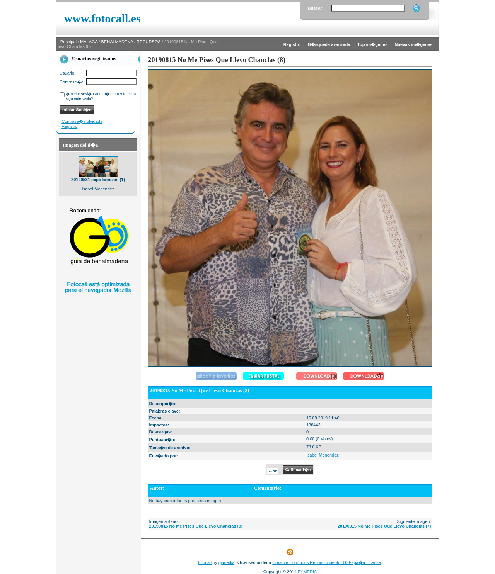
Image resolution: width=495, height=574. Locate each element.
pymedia (226, 562)
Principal (68, 41)
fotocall (205, 562)
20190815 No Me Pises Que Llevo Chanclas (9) (196, 526)
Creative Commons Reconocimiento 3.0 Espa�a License (326, 562)
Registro (69, 126)
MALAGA (88, 41)
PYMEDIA (307, 571)
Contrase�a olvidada (81, 121)
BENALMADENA (117, 41)
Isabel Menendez (322, 455)
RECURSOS (148, 41)
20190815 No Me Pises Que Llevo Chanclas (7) (384, 526)
